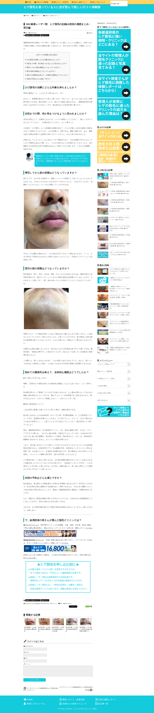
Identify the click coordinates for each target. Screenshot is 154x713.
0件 (26, 32)
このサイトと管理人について (106, 364)
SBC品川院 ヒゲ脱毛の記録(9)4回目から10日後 (58, 629)
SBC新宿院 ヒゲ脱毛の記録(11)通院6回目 (30, 629)
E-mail (27, 652)
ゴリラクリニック (32, 525)
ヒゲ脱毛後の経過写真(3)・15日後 (120, 235)
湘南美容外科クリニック (34, 540)
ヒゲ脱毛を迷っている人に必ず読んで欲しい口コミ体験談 (67, 7)
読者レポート (45, 35)
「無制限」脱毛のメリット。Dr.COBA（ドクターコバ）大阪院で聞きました (120, 289)
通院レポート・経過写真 (104, 371)
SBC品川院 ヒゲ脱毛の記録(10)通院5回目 (44, 629)
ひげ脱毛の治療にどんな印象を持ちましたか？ (44, 60)
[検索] (116, 3)
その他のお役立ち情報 (104, 393)
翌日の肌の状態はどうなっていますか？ (41, 71)
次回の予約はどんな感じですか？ (39, 79)
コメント (54, 603)
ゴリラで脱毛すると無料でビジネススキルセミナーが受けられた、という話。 (120, 271)
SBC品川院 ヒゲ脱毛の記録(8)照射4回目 (72, 629)
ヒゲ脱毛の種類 (102, 386)
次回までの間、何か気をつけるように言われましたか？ (47, 63)
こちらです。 (32, 558)
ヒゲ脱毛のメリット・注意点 (106, 378)
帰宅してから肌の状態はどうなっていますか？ (44, 67)
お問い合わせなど (102, 400)
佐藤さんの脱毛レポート (32, 35)
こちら (89, 528)
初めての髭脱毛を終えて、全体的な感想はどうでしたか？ (48, 75)
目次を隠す (53, 55)
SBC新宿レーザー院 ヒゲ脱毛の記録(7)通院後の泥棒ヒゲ (86, 629)
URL (26, 658)
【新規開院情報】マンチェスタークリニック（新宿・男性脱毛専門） (120, 306)
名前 (26, 646)
